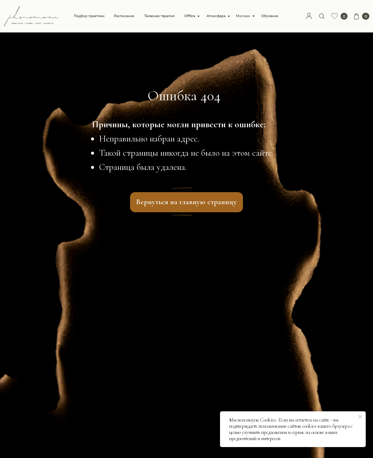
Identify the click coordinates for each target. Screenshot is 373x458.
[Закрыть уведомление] (360, 416)
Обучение (269, 16)
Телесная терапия (159, 16)
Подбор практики (89, 16)
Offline (189, 16)
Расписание (124, 16)
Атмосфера (216, 16)
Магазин (243, 16)
